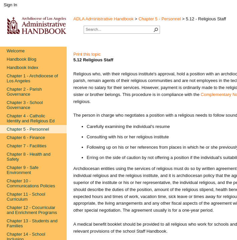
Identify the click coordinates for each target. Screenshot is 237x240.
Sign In (10, 4)
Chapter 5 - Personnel (159, 18)
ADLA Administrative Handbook (103, 18)
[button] (156, 29)
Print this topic (87, 54)
